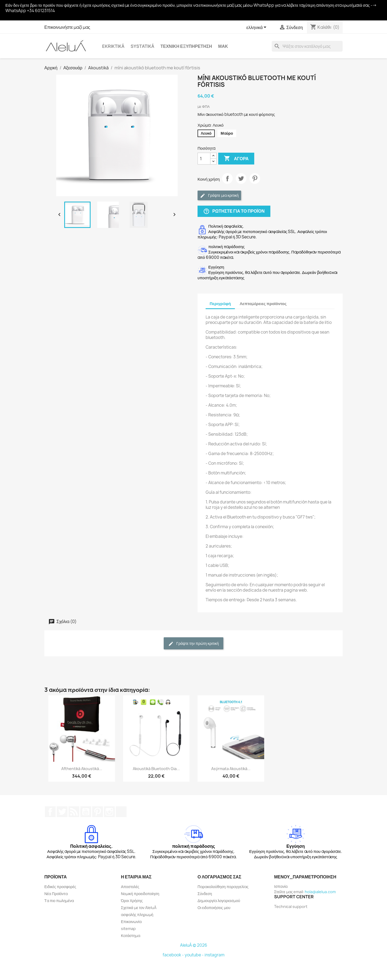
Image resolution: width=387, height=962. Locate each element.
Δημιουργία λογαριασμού (219, 900)
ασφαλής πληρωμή (137, 914)
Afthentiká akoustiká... (81, 768)
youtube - (195, 955)
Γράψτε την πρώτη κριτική (193, 643)
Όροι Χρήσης (132, 900)
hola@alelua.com (320, 891)
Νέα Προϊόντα (56, 893)
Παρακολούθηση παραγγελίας (223, 886)
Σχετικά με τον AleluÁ (138, 907)
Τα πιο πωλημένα (59, 900)
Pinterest (254, 178)
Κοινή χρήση (227, 178)
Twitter (62, 811)
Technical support (290, 906)
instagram (214, 955)
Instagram (109, 811)
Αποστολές (130, 886)
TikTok (121, 811)
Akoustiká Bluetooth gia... (156, 768)
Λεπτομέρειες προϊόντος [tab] (263, 303)
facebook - (174, 955)
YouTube (85, 811)
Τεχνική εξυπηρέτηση (186, 46)
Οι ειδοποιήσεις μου (214, 907)
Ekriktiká (113, 46)
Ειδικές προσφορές (60, 886)
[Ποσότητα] (204, 158)
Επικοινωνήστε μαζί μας (67, 27)
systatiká (142, 46)
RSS (74, 811)
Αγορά (236, 158)
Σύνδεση (205, 893)
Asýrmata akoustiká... (230, 768)
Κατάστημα (130, 935)
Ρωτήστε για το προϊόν (234, 211)
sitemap (128, 928)
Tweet (241, 178)
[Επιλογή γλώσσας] (257, 27)
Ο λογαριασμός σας (219, 877)
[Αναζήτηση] (307, 46)
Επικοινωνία (131, 921)
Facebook (50, 811)
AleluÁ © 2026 (193, 945)
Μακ (223, 46)
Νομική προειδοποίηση (140, 893)
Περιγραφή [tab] (220, 303)
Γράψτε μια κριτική (219, 195)
